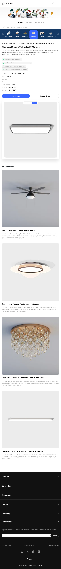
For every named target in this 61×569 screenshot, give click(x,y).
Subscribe (54, 535)
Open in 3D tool (45, 96)
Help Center (7, 522)
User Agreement (29, 545)
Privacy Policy (6, 545)
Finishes (29, 22)
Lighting (12, 43)
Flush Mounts (21, 43)
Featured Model (40, 22)
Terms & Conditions (53, 545)
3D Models (19, 22)
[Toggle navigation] (58, 3)
